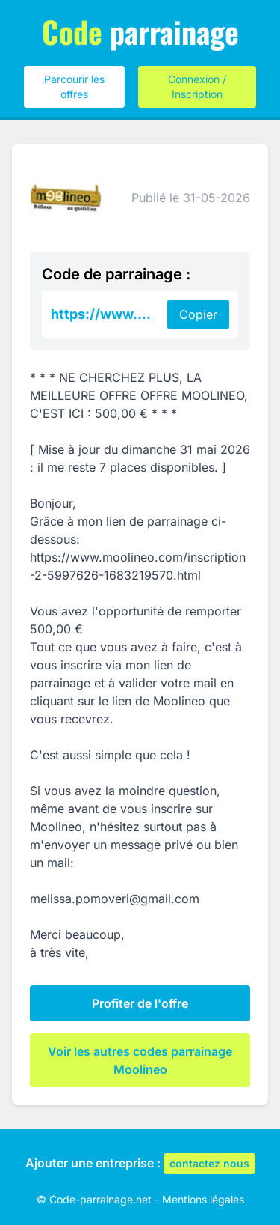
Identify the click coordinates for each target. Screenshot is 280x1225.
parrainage (140, 31)
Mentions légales (203, 1199)
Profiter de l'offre (140, 1003)
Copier (198, 314)
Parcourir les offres (74, 86)
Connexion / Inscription (197, 86)
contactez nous (209, 1163)
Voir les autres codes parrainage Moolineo (140, 1060)
